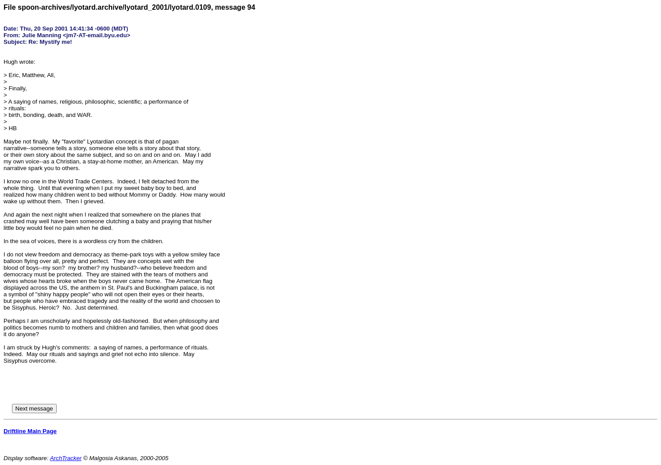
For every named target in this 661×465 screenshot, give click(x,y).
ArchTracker (66, 458)
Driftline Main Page (30, 431)
